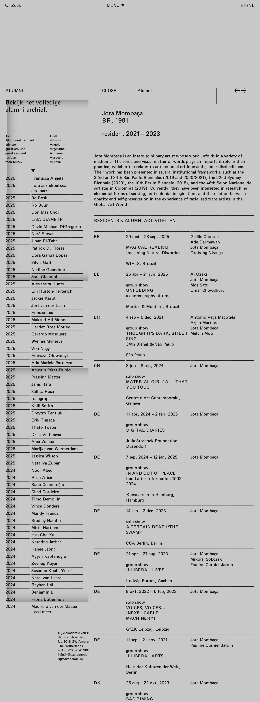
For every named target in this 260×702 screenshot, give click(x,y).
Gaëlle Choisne (204, 236)
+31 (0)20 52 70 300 (73, 650)
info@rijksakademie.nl (75, 654)
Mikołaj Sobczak (206, 559)
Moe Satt (199, 284)
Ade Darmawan (205, 241)
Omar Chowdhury (207, 290)
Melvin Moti (201, 333)
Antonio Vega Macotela (212, 317)
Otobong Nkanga (206, 252)
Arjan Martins (203, 322)
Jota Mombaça (204, 247)
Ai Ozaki (198, 274)
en (244, 5)
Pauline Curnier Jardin (211, 564)
